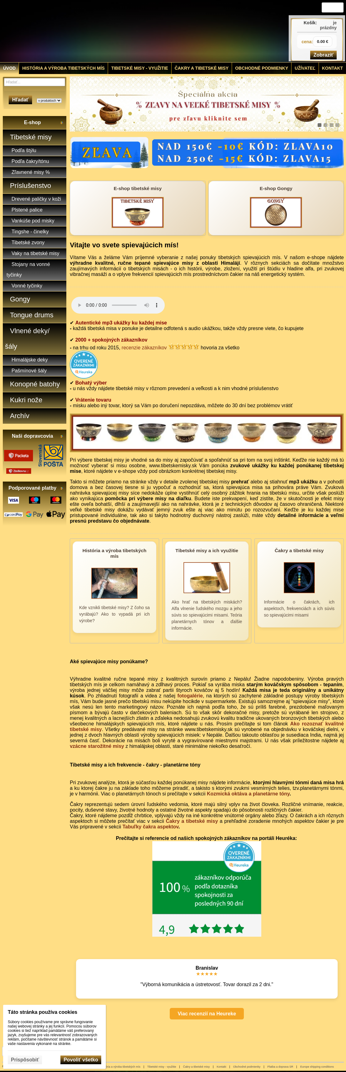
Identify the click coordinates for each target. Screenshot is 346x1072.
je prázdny (328, 25)
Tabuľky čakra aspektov (150, 826)
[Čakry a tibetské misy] (299, 591)
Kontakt (221, 1066)
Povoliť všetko (81, 1059)
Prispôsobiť (25, 1059)
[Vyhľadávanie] (34, 82)
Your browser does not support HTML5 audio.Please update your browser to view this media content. (118, 305)
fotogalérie (190, 695)
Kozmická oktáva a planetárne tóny (248, 793)
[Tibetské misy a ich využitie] (207, 591)
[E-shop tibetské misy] (137, 208)
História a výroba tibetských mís (120, 1066)
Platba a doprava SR (280, 1066)
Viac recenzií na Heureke (207, 1013)
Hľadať (20, 99)
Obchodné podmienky (247, 1066)
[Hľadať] (61, 82)
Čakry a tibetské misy (192, 821)
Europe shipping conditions (317, 1066)
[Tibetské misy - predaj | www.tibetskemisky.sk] (130, 31)
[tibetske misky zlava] (207, 104)
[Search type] (49, 100)
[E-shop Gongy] (276, 208)
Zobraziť (323, 55)
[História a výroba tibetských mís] (114, 591)
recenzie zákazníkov (144, 347)
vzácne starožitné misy (97, 746)
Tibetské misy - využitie (161, 1066)
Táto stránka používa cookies (42, 1012)
